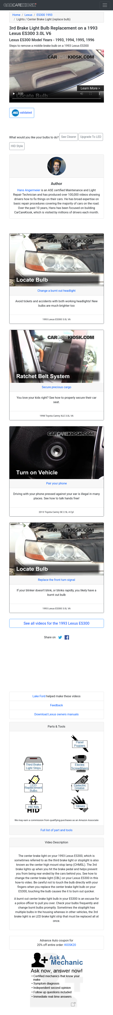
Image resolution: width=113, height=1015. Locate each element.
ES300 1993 (45, 15)
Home (16, 15)
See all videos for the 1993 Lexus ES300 (56, 623)
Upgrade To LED (90, 137)
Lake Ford (38, 696)
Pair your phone (56, 483)
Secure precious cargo (56, 387)
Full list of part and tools (57, 830)
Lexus (28, 15)
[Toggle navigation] (105, 5)
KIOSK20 (70, 945)
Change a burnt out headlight (56, 290)
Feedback (56, 705)
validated (22, 113)
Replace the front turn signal (56, 580)
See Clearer (68, 137)
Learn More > (90, 88)
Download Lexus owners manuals (56, 714)
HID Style (17, 146)
